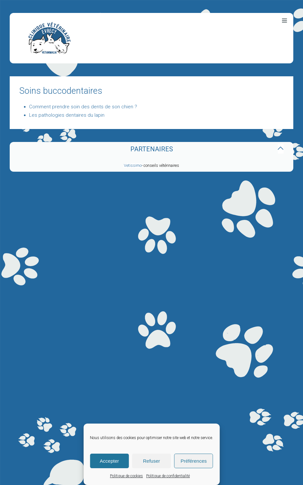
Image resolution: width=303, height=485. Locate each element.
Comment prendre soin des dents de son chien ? (83, 107)
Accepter (109, 461)
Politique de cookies (126, 476)
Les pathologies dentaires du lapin (66, 115)
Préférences (193, 461)
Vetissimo (133, 165)
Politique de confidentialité (168, 476)
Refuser (151, 461)
